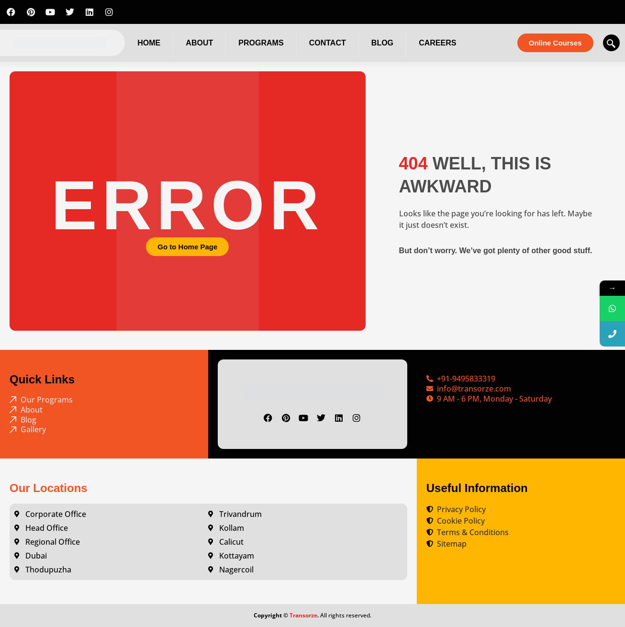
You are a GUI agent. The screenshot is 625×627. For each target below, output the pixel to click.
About (199, 43)
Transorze (303, 615)
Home (148, 43)
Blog (382, 43)
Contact (327, 43)
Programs (260, 43)
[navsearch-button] (611, 42)
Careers (437, 43)
